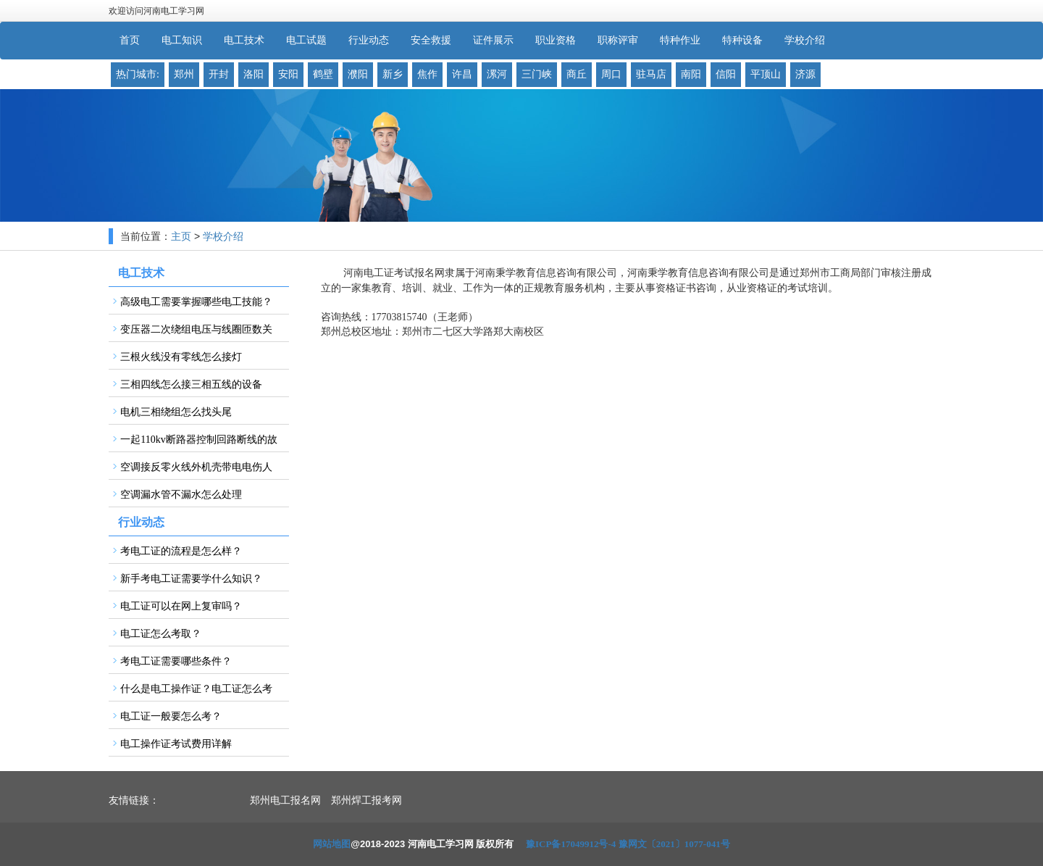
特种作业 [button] (680, 40)
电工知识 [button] (182, 40)
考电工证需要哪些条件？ (176, 661)
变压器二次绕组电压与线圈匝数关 (196, 329)
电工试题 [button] (306, 40)
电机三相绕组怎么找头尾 (176, 412)
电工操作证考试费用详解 (176, 743)
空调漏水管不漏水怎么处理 (181, 494)
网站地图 (332, 843)
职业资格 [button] (555, 40)
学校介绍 (223, 236)
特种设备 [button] (742, 40)
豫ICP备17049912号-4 (571, 843)
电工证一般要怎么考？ (171, 716)
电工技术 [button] (244, 40)
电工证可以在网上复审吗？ (181, 606)
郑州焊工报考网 (366, 800)
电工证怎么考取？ (160, 633)
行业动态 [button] (368, 40)
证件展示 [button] (493, 40)
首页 (130, 40)
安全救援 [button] (431, 40)
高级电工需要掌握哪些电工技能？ (196, 301)
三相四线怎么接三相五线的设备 (191, 384)
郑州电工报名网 (285, 800)
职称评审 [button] (618, 40)
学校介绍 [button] (804, 40)
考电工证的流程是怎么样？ (181, 551)
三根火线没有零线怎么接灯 (181, 356)
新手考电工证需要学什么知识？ (191, 578)
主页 (181, 236)
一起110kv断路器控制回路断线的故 (198, 439)
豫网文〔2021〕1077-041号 (674, 843)
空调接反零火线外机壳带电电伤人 (196, 467)
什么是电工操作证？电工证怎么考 (196, 688)
